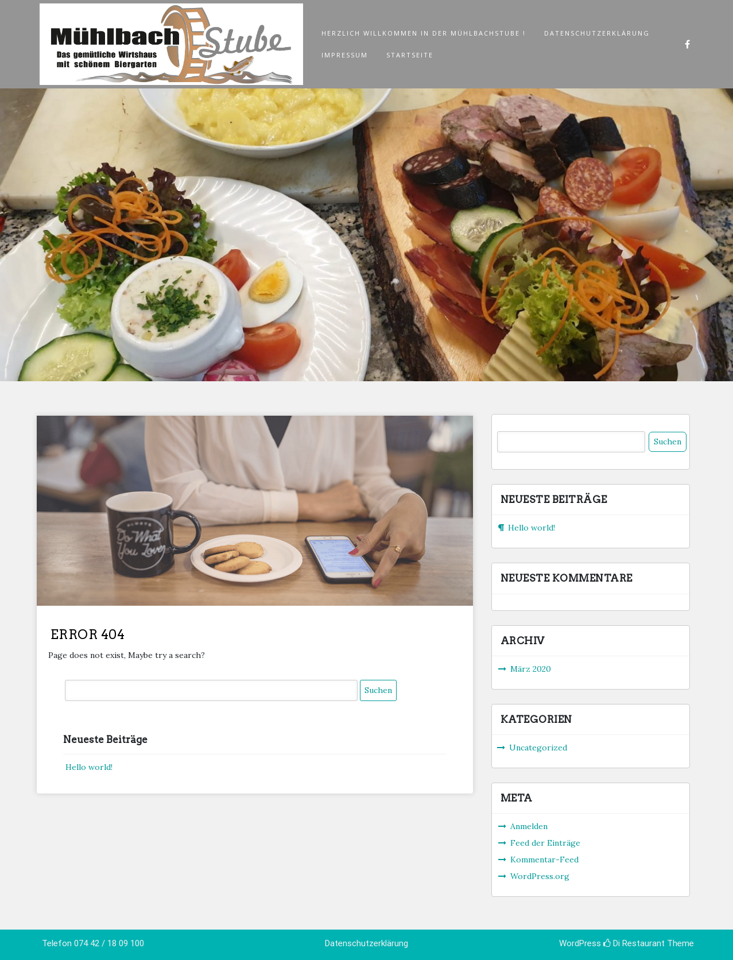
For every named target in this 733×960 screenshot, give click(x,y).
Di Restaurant (634, 943)
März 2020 (530, 669)
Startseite (409, 55)
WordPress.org (539, 876)
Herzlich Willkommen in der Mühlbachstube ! (423, 33)
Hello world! (89, 767)
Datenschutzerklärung (597, 33)
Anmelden (529, 826)
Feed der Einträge (545, 843)
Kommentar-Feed (544, 859)
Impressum (344, 55)
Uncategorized (538, 747)
